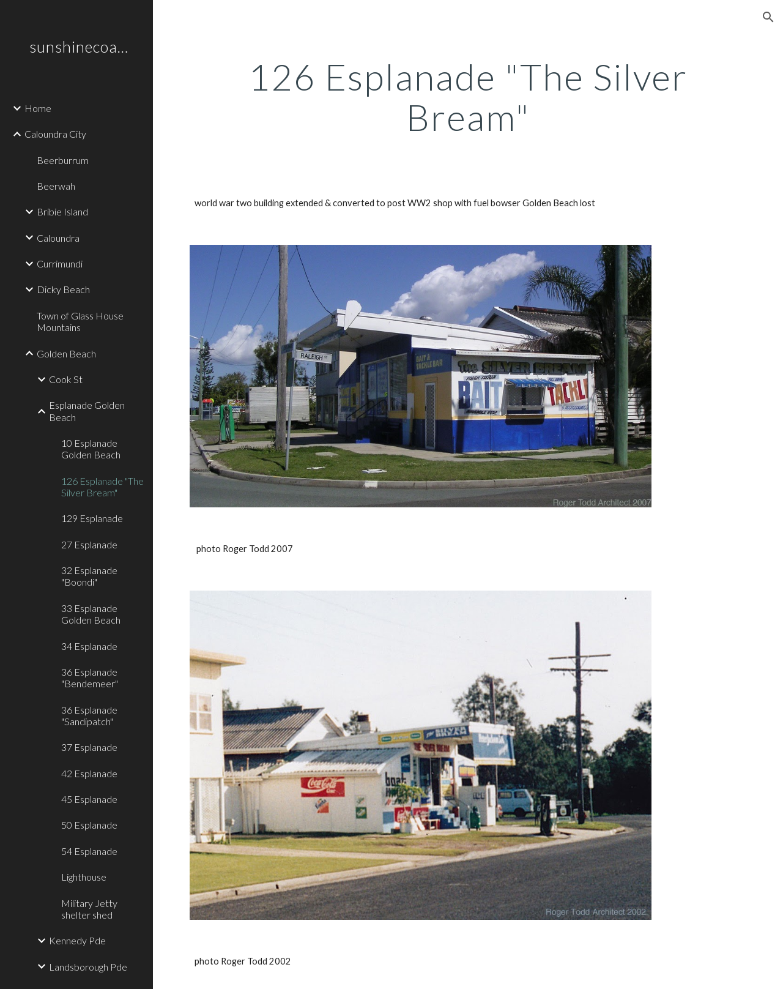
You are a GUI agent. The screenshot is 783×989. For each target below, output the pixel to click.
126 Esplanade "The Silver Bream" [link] (102, 486)
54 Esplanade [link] (89, 851)
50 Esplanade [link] (89, 824)
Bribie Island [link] (62, 211)
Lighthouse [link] (83, 877)
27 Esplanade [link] (89, 544)
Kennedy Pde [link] (77, 940)
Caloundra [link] (58, 238)
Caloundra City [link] (55, 134)
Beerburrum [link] (63, 160)
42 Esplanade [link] (89, 773)
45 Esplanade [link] (89, 799)
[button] (768, 17)
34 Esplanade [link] (89, 646)
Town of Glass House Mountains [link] (80, 321)
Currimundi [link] (60, 263)
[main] (468, 96)
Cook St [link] (66, 379)
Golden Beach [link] (66, 353)
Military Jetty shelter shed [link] (89, 908)
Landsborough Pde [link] (88, 966)
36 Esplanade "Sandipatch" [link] (89, 715)
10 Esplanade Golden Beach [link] (91, 448)
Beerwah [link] (56, 186)
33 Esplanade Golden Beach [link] (91, 613)
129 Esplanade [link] (92, 518)
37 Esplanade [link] (89, 747)
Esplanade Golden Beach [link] (87, 410)
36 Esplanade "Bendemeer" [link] (89, 677)
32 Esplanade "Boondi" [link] (89, 576)
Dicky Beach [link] (63, 289)
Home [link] (37, 108)
